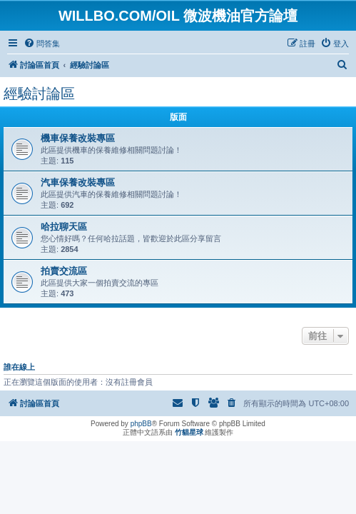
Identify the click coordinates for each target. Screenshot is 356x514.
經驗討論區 (39, 93)
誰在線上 (19, 367)
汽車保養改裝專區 (78, 182)
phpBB (141, 424)
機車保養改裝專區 (78, 138)
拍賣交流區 (64, 271)
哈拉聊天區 (64, 226)
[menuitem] (42, 43)
